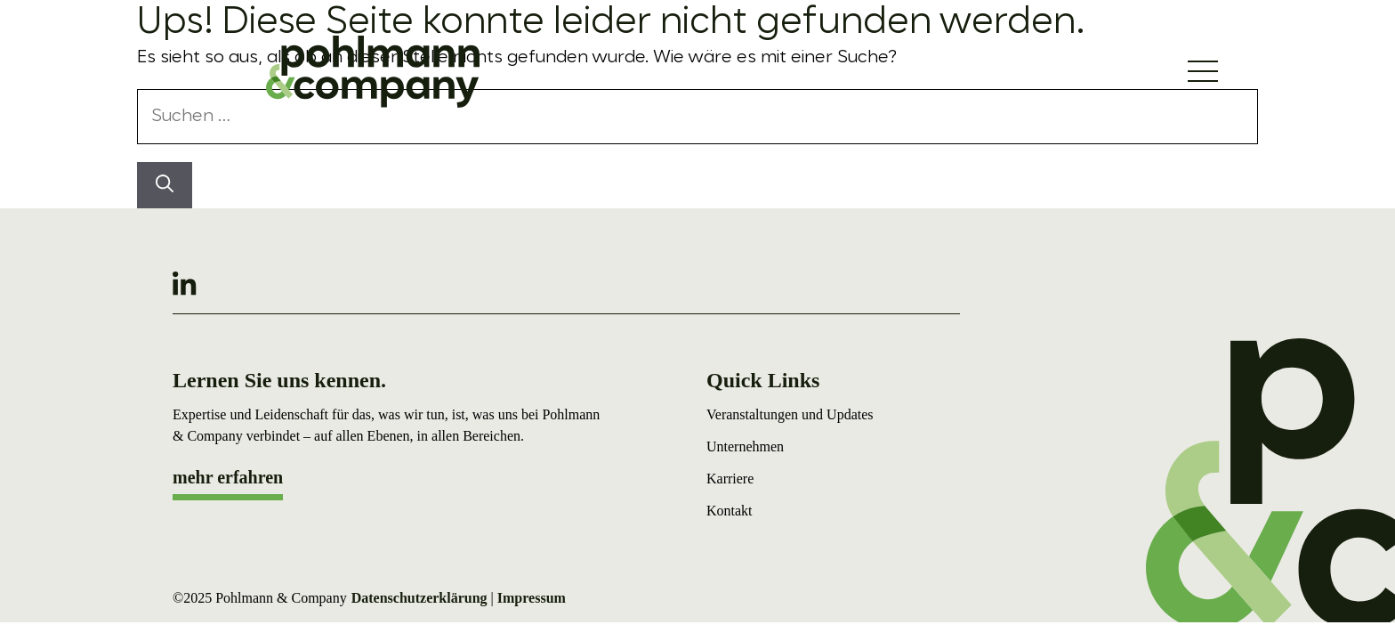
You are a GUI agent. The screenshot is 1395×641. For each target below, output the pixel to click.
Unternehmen (745, 446)
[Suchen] (164, 185)
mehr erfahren (228, 477)
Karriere (730, 478)
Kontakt (729, 510)
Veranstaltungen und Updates (790, 414)
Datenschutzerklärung (419, 597)
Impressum (531, 597)
